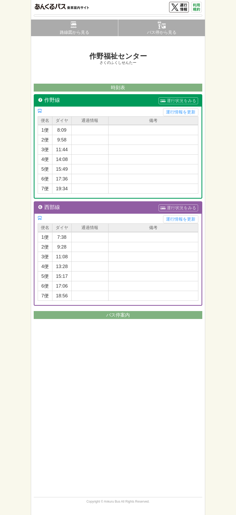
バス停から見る (161, 32)
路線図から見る (74, 32)
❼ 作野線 (49, 100)
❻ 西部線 (49, 207)
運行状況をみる (181, 100)
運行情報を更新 (180, 112)
